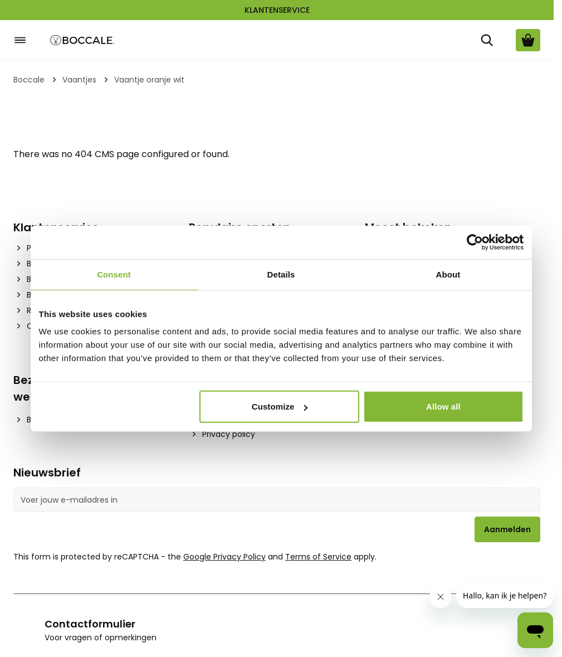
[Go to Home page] (82, 40)
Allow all (443, 406)
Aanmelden (507, 529)
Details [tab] (281, 274)
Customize (280, 406)
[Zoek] (486, 40)
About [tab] (448, 274)
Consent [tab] (114, 274)
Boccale (29, 79)
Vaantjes (79, 79)
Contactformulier (90, 624)
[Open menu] (20, 40)
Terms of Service (318, 556)
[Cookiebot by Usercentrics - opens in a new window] (475, 241)
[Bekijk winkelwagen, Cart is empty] (528, 40)
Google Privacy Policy (224, 556)
